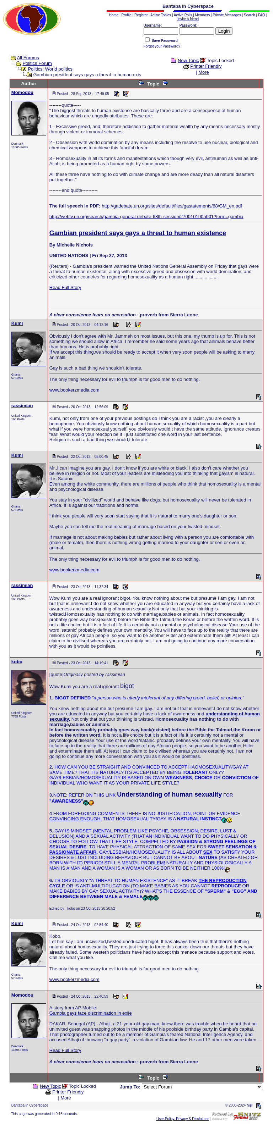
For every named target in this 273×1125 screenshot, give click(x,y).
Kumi (17, 323)
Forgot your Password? (162, 46)
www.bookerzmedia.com (74, 390)
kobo (16, 661)
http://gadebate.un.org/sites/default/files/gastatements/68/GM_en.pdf (172, 206)
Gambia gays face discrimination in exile (90, 1013)
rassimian (22, 405)
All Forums (28, 57)
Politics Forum (37, 63)
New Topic (188, 60)
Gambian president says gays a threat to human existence (137, 233)
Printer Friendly (205, 66)
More (203, 72)
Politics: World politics (50, 69)
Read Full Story (65, 287)
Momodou (22, 92)
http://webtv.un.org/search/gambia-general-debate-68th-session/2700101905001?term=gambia (146, 216)
